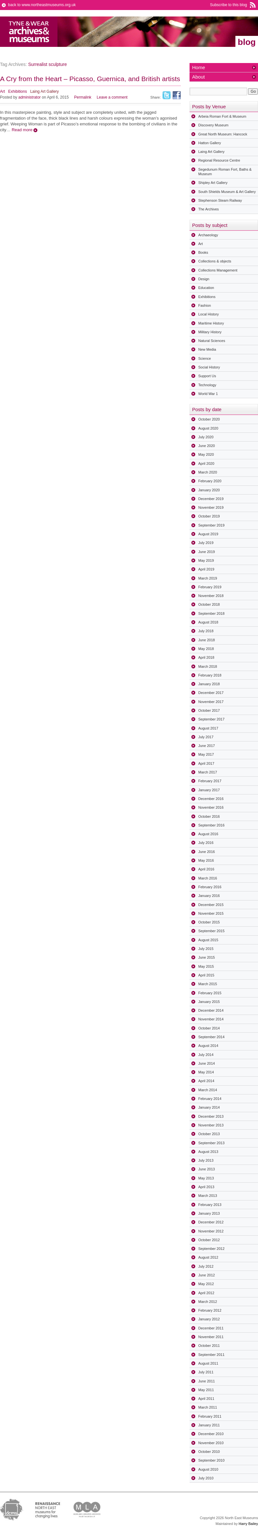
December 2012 (210, 1222)
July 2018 (205, 631)
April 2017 (206, 763)
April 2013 (206, 1187)
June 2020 (206, 446)
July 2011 (205, 1372)
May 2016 (206, 860)
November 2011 (210, 1337)
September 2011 (211, 1355)
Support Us (207, 376)
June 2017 (206, 746)
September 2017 (211, 719)
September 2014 (211, 1037)
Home (198, 67)
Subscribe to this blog (228, 5)
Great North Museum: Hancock (222, 134)
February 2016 (210, 887)
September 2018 (211, 613)
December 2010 (210, 1434)
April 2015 (206, 975)
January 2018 (209, 684)
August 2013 (208, 1152)
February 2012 (210, 1310)
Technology (207, 385)
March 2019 (207, 578)
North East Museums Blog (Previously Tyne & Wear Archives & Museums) (29, 31)
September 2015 (211, 931)
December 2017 (210, 693)
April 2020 (206, 463)
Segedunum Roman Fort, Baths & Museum (225, 171)
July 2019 (205, 543)
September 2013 (211, 1143)
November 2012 (210, 1231)
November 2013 (210, 1125)
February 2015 (210, 993)
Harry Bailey (248, 1524)
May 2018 (206, 649)
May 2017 (206, 754)
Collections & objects (214, 261)
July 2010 (205, 1478)
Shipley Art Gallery (212, 183)
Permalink (82, 97)
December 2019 (210, 499)
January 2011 (209, 1425)
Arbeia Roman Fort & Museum (222, 116)
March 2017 (207, 772)
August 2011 (208, 1363)
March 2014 (207, 1090)
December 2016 (210, 799)
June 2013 (206, 1169)
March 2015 (207, 984)
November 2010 (210, 1443)
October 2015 (209, 922)
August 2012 (208, 1257)
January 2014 (209, 1107)
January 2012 (209, 1319)
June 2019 (206, 552)
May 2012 (206, 1284)
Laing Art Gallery (44, 91)
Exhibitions (17, 91)
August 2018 (208, 622)
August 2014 (208, 1046)
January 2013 (209, 1213)
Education (206, 288)
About (198, 77)
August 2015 (208, 940)
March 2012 (207, 1302)
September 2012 (211, 1249)
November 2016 (210, 807)
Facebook (176, 95)
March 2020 (207, 472)
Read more (22, 129)
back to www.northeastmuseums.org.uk (42, 5)
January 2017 (209, 790)
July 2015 (205, 949)
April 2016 (206, 869)
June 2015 (206, 957)
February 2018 (210, 675)
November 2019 (210, 507)
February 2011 (210, 1416)
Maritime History (211, 323)
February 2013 (210, 1205)
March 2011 (207, 1407)
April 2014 (206, 1081)
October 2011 (209, 1346)
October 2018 (209, 604)
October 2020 (209, 419)
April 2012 (206, 1293)
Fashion (204, 305)
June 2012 (206, 1275)
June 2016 (206, 852)
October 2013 (209, 1134)
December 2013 (210, 1116)
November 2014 (210, 1019)
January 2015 (209, 1002)
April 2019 (206, 569)
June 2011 (206, 1381)
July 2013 (205, 1160)
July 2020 (205, 437)
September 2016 (211, 825)
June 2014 (206, 1063)
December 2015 (210, 905)
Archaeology (208, 235)
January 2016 (209, 896)
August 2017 (208, 728)
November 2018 (210, 596)
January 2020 (209, 490)
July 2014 (205, 1055)
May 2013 (206, 1178)
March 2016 (207, 878)
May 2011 (206, 1390)
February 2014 (210, 1099)
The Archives (208, 209)
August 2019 (208, 534)
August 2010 (208, 1469)
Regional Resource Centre (219, 160)
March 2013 (207, 1196)
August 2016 (208, 834)
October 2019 (209, 516)
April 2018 (206, 657)
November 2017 (210, 702)
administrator (29, 97)
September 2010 (211, 1460)
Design (203, 279)
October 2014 (209, 1028)
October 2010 (209, 1452)
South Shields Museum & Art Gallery (227, 192)
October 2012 (209, 1240)
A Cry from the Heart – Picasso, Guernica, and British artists (90, 78)
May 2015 (206, 966)
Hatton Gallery (209, 143)
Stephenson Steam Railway (220, 200)
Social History (209, 367)
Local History (208, 314)
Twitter (166, 95)
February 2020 (210, 481)
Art (2, 91)
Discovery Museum (213, 125)
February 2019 (210, 587)
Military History (210, 332)
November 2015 (210, 913)
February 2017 (210, 781)
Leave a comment (112, 97)
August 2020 (208, 428)
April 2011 (206, 1399)
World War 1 (208, 394)
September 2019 (211, 525)
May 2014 (206, 1072)
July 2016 (205, 843)
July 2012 (205, 1266)
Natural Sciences (211, 341)
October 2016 (209, 816)
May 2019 (206, 560)
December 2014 (210, 1010)
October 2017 (209, 710)
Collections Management (217, 270)
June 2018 (206, 640)
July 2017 (205, 737)
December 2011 (210, 1328)
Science (204, 358)
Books (203, 252)
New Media (207, 349)
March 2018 (207, 666)
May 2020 (206, 454)
